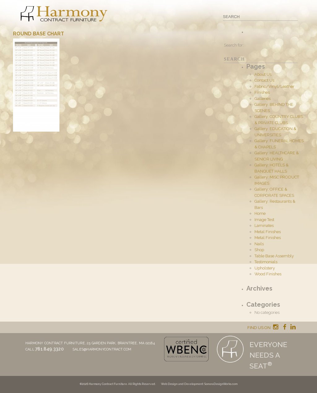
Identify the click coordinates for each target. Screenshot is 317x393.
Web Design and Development (182, 384)
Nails (259, 244)
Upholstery (264, 268)
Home (260, 213)
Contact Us (264, 80)
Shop (259, 249)
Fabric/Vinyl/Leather (274, 86)
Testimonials (265, 262)
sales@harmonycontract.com (102, 349)
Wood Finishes (267, 274)
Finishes (262, 92)
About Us (262, 74)
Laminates (264, 225)
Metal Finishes (267, 231)
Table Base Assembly (274, 256)
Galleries (262, 98)
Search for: (234, 45)
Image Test (264, 219)
